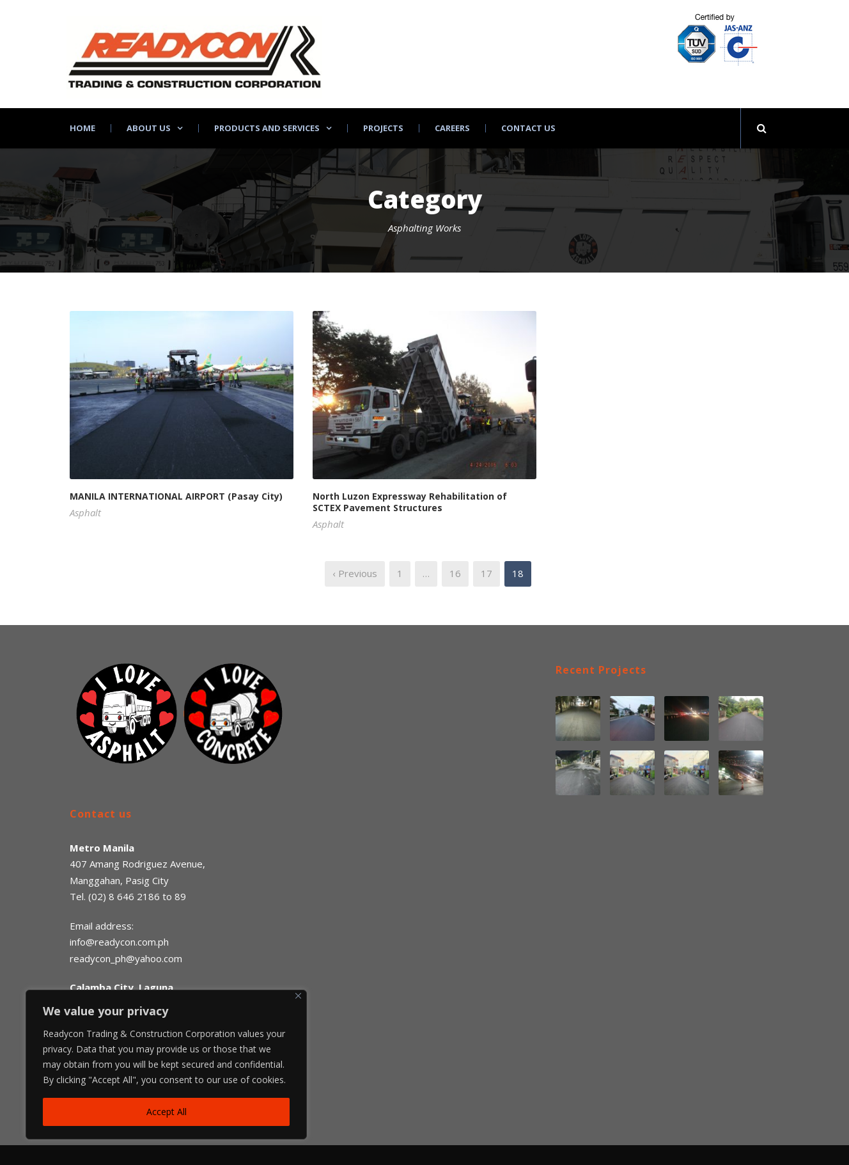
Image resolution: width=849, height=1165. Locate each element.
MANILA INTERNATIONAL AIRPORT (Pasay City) (176, 496)
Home (82, 128)
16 (455, 573)
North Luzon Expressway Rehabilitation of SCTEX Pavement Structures (410, 502)
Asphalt (85, 512)
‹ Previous (354, 573)
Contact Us (528, 128)
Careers (452, 128)
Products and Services (267, 128)
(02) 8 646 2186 (124, 896)
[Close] (298, 996)
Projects (383, 128)
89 (180, 896)
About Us (149, 128)
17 (486, 573)
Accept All (166, 1112)
